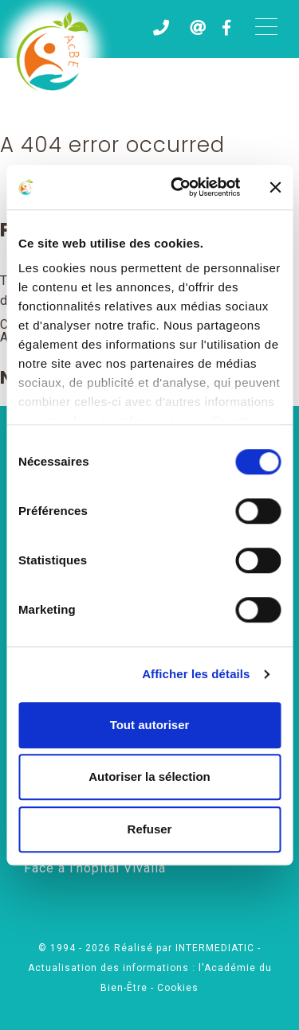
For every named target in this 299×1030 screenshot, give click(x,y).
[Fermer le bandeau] (275, 187)
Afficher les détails (196, 674)
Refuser (150, 829)
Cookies (178, 987)
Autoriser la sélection (149, 776)
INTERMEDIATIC (216, 948)
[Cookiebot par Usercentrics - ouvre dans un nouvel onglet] (178, 187)
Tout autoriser (150, 725)
